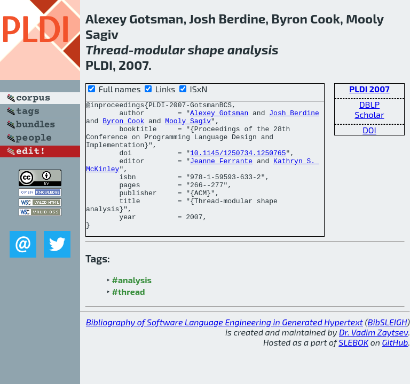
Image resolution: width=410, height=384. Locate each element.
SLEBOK (353, 368)
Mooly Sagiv (188, 125)
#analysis (132, 305)
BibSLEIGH (387, 347)
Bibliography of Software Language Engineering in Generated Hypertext (224, 347)
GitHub (395, 368)
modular (159, 49)
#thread (128, 317)
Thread (107, 49)
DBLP (369, 104)
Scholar (369, 114)
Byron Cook (123, 125)
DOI (369, 130)
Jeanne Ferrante (221, 173)
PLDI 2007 (369, 89)
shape (205, 49)
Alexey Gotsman (219, 116)
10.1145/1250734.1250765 (238, 164)
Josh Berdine (294, 116)
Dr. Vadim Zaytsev (373, 358)
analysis (253, 49)
